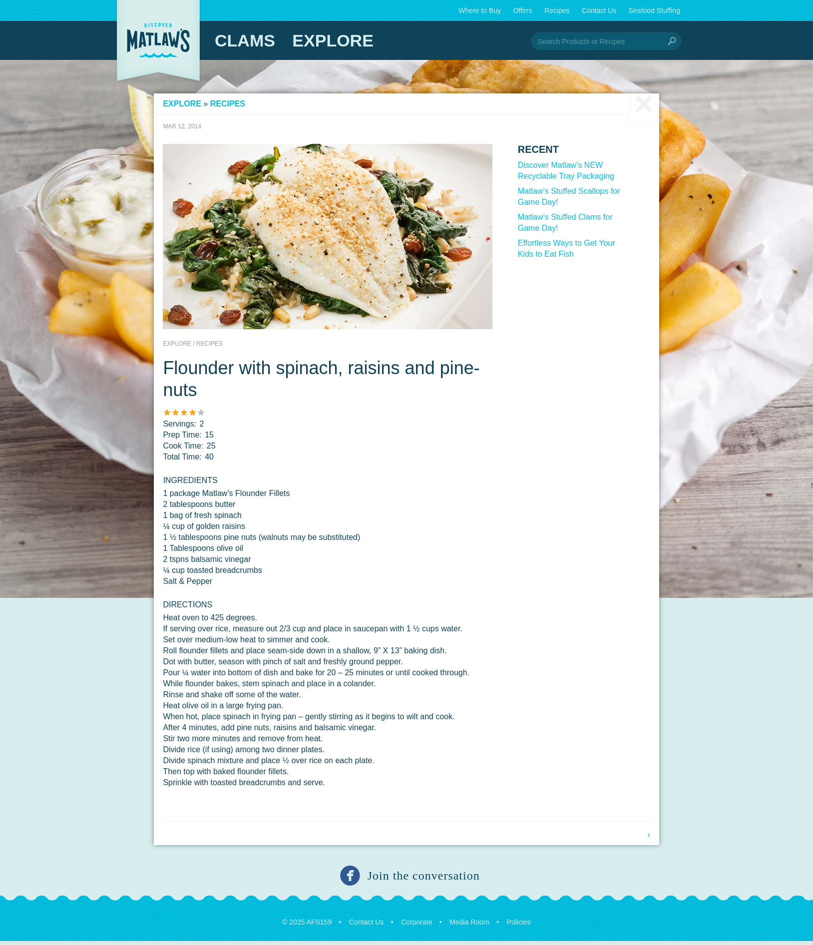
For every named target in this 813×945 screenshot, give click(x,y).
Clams (245, 40)
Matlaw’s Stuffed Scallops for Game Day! (566, 200)
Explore (332, 40)
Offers (522, 10)
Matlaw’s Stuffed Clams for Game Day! (562, 226)
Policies (519, 926)
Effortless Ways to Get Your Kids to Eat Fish (563, 252)
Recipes (557, 10)
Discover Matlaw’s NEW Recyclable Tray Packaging (563, 174)
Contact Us (599, 10)
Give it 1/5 (173, 416)
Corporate (416, 926)
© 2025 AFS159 (307, 926)
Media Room (469, 926)
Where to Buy (479, 10)
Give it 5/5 (207, 416)
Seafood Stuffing (654, 10)
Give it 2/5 (182, 416)
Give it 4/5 (199, 416)
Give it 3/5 (190, 416)
